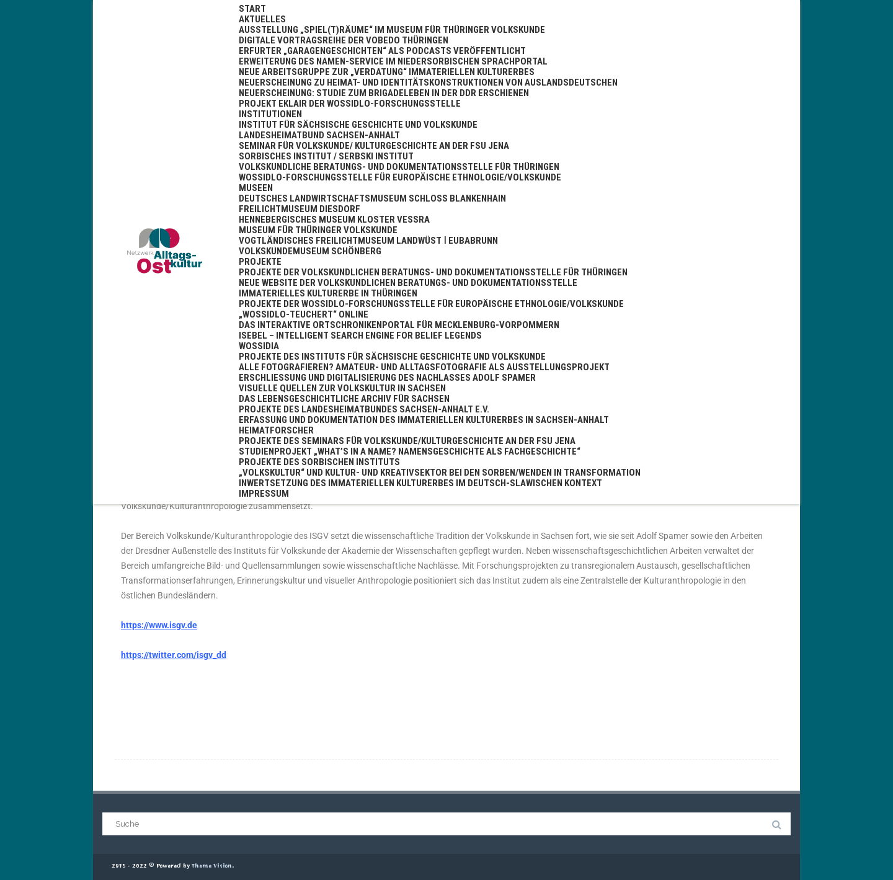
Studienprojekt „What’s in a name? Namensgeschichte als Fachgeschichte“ (409, 451)
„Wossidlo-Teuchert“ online (303, 314)
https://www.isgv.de (159, 625)
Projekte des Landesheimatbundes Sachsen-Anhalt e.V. (364, 409)
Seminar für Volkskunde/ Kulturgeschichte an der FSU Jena (374, 145)
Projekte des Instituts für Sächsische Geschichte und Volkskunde (392, 356)
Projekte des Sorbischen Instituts (319, 462)
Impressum (264, 493)
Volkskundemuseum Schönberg (310, 251)
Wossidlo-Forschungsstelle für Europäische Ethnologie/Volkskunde (400, 177)
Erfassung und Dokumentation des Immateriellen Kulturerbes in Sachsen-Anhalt (424, 419)
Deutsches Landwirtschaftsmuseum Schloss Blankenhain (372, 198)
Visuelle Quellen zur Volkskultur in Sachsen (342, 388)
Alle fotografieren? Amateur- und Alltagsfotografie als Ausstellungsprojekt (424, 367)
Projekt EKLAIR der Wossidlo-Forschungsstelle (350, 103)
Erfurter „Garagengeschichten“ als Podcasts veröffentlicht (382, 50)
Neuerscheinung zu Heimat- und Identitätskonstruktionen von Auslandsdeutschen (428, 82)
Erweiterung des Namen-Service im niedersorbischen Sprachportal (393, 61)
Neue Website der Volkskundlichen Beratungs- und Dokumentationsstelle (408, 282)
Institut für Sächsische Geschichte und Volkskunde (358, 124)
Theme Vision (212, 867)
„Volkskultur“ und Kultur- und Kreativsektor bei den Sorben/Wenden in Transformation (440, 472)
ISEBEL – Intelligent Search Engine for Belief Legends (360, 335)
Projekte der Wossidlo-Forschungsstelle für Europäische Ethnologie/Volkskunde (431, 303)
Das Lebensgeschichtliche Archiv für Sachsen (344, 398)
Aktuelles (262, 19)
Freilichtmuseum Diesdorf (299, 209)
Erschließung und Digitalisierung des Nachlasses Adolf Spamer (387, 377)
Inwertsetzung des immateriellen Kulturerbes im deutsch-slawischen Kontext (420, 483)
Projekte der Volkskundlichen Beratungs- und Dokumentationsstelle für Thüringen (433, 272)
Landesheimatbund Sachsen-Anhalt (319, 135)
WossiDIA (259, 346)
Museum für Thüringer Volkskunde (318, 230)
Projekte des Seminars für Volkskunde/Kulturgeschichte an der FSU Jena (407, 441)
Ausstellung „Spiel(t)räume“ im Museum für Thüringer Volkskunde (392, 29)
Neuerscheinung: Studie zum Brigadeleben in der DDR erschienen (384, 93)
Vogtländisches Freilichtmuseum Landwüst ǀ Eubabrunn (368, 240)
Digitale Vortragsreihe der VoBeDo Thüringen (343, 40)
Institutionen (270, 114)
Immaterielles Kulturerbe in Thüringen (328, 293)
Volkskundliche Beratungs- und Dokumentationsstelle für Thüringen (399, 166)
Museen (256, 187)
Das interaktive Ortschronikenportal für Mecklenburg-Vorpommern (399, 325)
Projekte (260, 261)
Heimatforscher (276, 430)
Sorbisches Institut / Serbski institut (326, 156)
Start (252, 8)
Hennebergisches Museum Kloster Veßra (334, 219)
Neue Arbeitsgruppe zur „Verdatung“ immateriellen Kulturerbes (387, 72)
